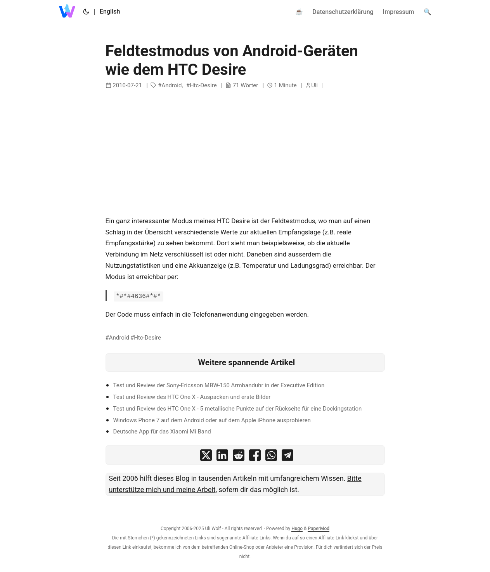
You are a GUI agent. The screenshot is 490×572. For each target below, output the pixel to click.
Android (171, 85)
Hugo (297, 528)
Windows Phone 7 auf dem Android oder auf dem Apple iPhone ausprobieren (212, 420)
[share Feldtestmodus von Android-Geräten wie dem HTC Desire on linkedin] (222, 457)
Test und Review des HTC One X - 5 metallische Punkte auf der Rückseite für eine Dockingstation (237, 408)
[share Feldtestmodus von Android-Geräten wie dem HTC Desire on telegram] (287, 457)
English (110, 11)
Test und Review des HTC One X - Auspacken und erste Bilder (192, 396)
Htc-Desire (203, 85)
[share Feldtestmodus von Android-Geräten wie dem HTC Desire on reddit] (238, 457)
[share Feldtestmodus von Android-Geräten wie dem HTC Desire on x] (206, 457)
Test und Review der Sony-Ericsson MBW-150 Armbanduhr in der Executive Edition (219, 385)
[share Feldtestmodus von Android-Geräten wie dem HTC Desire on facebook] (255, 457)
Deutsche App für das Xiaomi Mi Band (162, 431)
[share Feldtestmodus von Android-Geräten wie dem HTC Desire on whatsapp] (271, 457)
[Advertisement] (245, 153)
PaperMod (318, 528)
